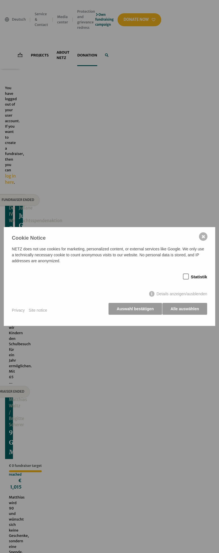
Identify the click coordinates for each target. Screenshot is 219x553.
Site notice (38, 310)
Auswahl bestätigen (133, 310)
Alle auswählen (184, 310)
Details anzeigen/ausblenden (181, 295)
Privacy (18, 310)
